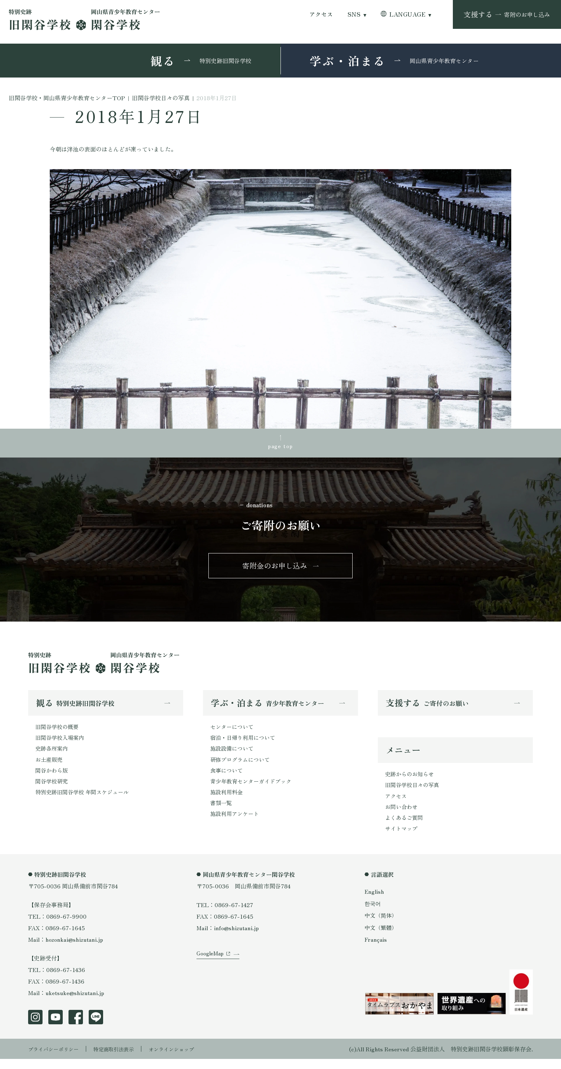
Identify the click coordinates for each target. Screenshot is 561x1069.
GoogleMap (211, 971)
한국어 (373, 913)
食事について (227, 778)
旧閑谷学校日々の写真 (414, 792)
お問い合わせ (402, 815)
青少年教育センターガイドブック (253, 789)
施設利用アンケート (236, 824)
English (375, 901)
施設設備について (233, 755)
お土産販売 (49, 766)
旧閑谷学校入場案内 (61, 743)
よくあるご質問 (405, 826)
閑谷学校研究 (52, 789)
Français (376, 949)
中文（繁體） (382, 937)
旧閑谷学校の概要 (58, 732)
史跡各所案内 (52, 755)
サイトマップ (402, 838)
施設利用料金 (227, 801)
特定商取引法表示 (124, 1059)
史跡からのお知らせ (411, 780)
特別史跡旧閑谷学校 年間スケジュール (85, 801)
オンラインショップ (187, 1059)
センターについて (233, 732)
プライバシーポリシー (57, 1059)
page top (280, 446)
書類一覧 (221, 812)
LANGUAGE (407, 14)
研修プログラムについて (242, 766)
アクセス (321, 14)
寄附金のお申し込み (274, 569)
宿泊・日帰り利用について (244, 743)
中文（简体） (382, 925)
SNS (354, 14)
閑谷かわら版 (52, 778)
